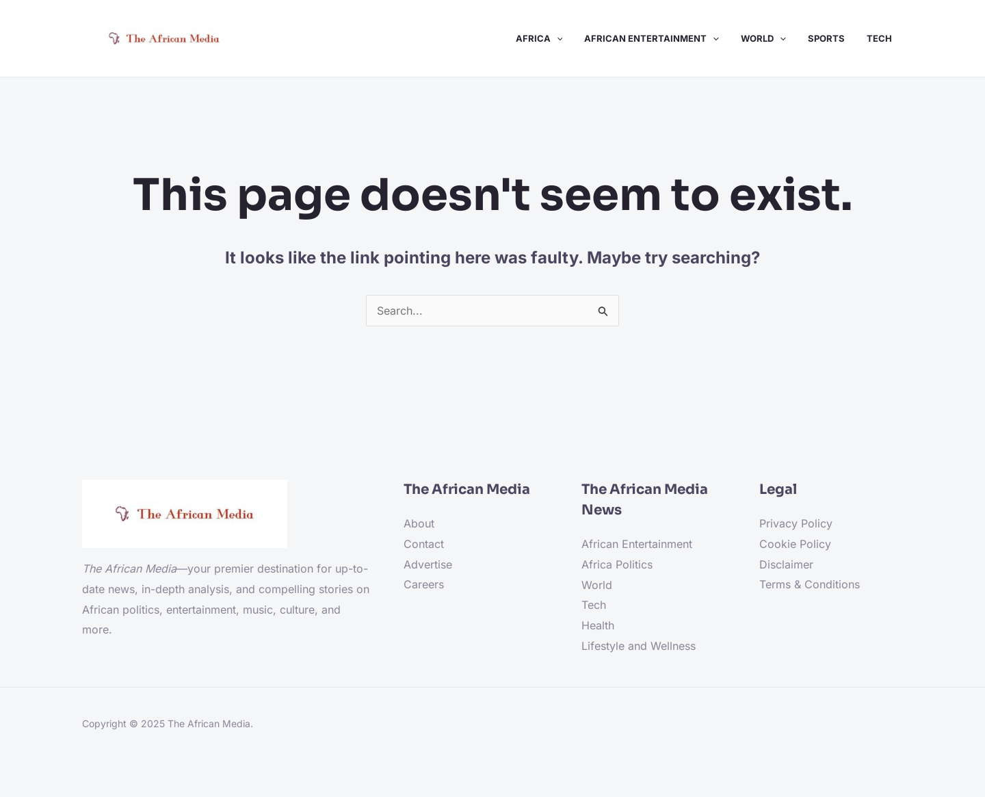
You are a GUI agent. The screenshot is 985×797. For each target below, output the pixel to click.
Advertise (428, 564)
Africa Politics (617, 564)
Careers (424, 584)
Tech (593, 605)
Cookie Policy (795, 544)
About (419, 523)
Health (597, 625)
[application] (557, 38)
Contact (424, 544)
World (596, 585)
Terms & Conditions (809, 584)
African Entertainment (636, 544)
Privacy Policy (795, 523)
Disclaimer (786, 564)
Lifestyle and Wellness (638, 646)
